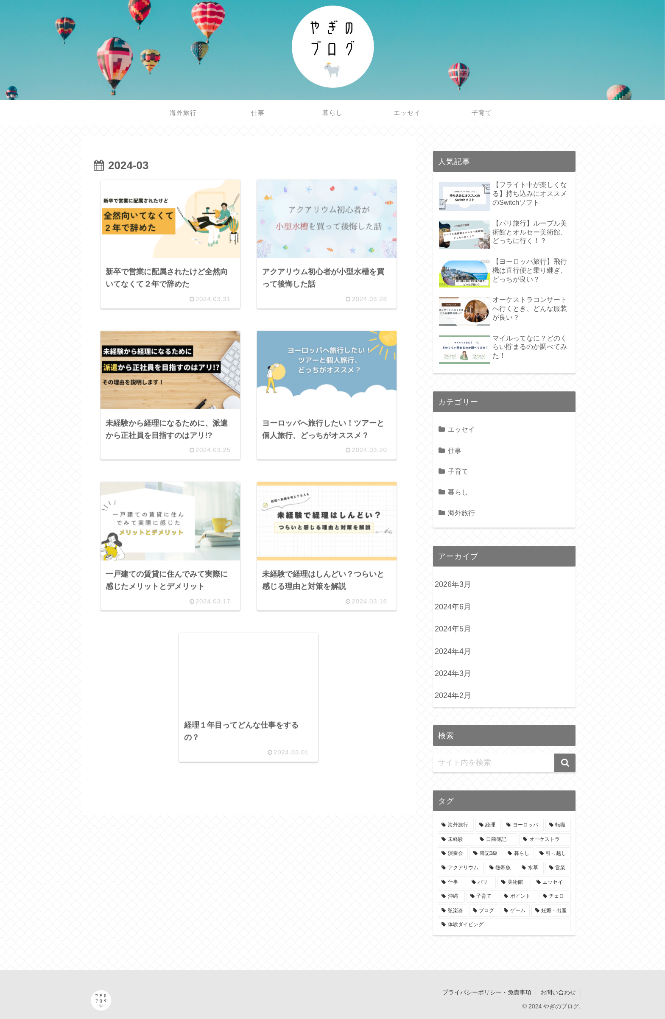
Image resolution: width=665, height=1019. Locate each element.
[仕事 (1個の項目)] (452, 882)
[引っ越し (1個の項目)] (553, 853)
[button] (565, 763)
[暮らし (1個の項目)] (519, 853)
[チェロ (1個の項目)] (555, 896)
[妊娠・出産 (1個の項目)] (551, 911)
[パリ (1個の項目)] (482, 882)
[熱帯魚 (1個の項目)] (501, 868)
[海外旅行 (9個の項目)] (456, 825)
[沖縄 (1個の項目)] (451, 896)
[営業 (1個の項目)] (558, 868)
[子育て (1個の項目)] (483, 896)
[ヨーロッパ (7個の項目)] (523, 825)
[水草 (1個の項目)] (531, 868)
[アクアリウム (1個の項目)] (461, 868)
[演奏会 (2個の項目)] (453, 853)
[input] (504, 763)
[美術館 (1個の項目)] (514, 882)
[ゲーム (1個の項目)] (515, 911)
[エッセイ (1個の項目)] (552, 882)
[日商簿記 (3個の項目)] (496, 839)
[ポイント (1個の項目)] (518, 896)
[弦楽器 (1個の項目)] (452, 911)
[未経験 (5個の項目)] (456, 839)
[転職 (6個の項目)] (558, 825)
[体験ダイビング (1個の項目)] (504, 924)
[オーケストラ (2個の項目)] (545, 839)
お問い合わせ (558, 992)
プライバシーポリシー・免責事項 (486, 992)
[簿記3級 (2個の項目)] (486, 853)
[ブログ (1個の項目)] (484, 911)
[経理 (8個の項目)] (488, 825)
